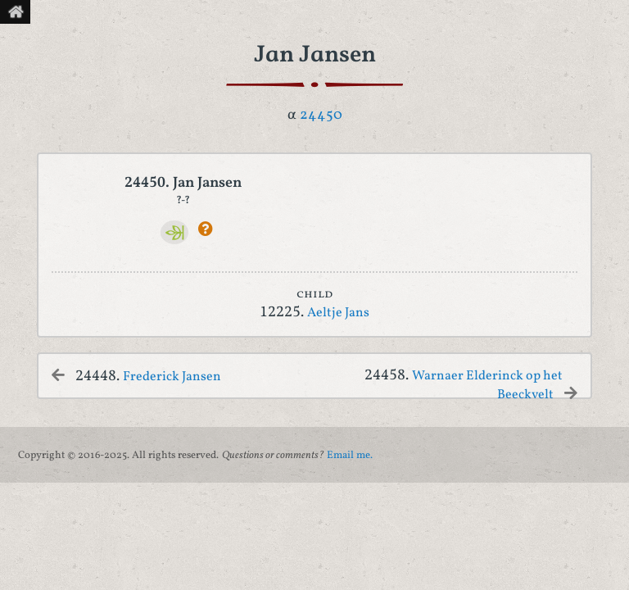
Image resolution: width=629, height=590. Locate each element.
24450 (321, 115)
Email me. (350, 455)
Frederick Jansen (172, 377)
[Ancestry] (175, 232)
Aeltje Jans (338, 313)
